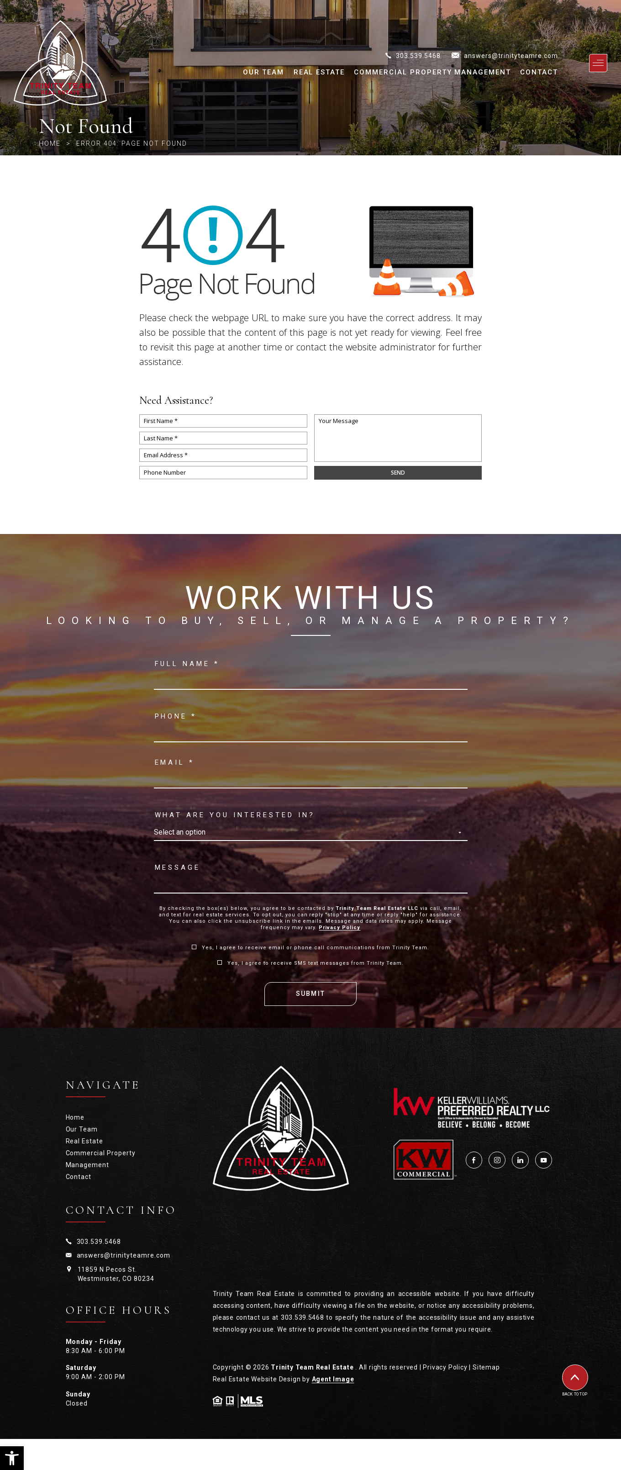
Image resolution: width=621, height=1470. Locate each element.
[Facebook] (474, 1160)
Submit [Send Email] (310, 993)
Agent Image (333, 1379)
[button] (12, 1458)
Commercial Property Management (432, 72)
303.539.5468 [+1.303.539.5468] (99, 1241)
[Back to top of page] (574, 1380)
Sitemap (486, 1367)
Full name (187, 664)
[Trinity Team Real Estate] (60, 63)
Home (75, 1117)
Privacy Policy (339, 928)
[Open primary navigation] (598, 63)
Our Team (263, 72)
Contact (539, 72)
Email (175, 762)
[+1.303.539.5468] (413, 56)
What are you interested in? (235, 815)
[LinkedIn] (520, 1160)
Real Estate (319, 72)
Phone (176, 716)
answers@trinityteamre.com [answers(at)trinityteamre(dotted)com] (124, 1255)
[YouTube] (543, 1160)
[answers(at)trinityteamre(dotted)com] (505, 56)
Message (178, 867)
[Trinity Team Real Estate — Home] (281, 1128)
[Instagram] (497, 1160)
